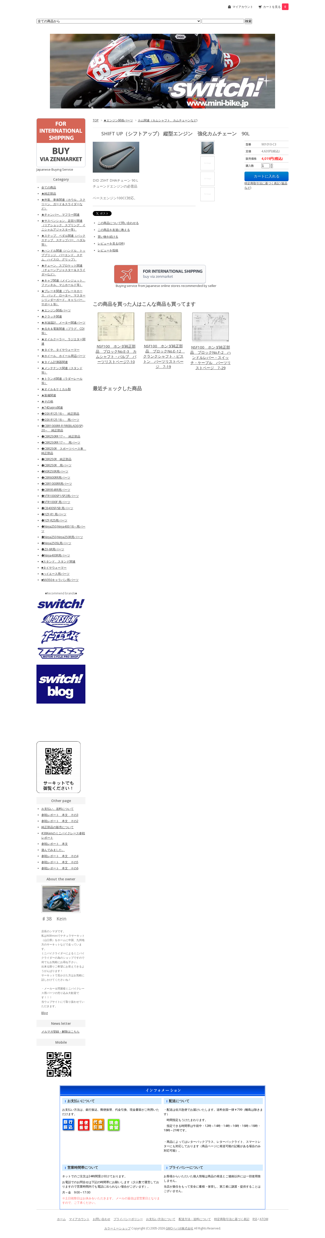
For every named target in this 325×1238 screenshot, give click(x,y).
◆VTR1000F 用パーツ (55, 502)
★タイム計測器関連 (54, 362)
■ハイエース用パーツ (55, 574)
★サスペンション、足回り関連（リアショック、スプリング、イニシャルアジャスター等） (63, 225)
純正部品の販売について (57, 827)
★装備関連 (48, 395)
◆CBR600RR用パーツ (55, 477)
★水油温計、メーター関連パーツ (63, 322)
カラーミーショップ (117, 1228)
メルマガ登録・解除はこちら (60, 1031)
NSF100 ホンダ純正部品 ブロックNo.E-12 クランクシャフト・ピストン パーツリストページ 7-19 (164, 356)
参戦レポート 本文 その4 (59, 856)
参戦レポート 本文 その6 (59, 868)
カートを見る (276, 7)
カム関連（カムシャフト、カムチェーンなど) (167, 120)
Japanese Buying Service (54, 169)
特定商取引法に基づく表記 (231, 1219)
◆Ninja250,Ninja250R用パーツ (62, 537)
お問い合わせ (101, 1219)
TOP (96, 120)
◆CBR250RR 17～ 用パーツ (60, 442)
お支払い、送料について (57, 809)
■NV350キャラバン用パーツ (60, 580)
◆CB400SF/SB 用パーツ (57, 508)
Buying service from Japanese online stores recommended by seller (154, 285)
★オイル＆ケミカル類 (56, 389)
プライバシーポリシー (128, 1219)
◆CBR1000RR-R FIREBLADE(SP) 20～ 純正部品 (62, 428)
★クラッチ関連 (51, 316)
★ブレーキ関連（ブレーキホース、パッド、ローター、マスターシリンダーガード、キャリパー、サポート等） (63, 297)
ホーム (61, 1219)
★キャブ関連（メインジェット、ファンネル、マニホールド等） (63, 282)
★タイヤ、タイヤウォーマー (60, 350)
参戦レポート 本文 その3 (59, 815)
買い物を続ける (108, 237)
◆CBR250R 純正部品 (56, 459)
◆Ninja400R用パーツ (55, 555)
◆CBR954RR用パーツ (55, 490)
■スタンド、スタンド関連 (58, 561)
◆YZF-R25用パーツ (54, 520)
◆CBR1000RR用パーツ (56, 484)
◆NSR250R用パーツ (54, 471)
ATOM (264, 1219)
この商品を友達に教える (114, 230)
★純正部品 (48, 193)
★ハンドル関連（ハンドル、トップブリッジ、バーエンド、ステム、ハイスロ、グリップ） (63, 254)
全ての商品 (48, 187)
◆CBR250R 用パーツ (56, 465)
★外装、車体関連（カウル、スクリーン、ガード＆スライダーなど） (63, 204)
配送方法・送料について (195, 1219)
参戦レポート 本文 (54, 844)
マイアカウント (242, 7)
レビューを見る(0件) (111, 243)
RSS (255, 1219)
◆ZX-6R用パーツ (52, 549)
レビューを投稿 (108, 250)
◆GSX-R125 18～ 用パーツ (60, 420)
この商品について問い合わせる (118, 223)
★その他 (47, 401)
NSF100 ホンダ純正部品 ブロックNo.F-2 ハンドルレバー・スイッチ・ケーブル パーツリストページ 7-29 (210, 357)
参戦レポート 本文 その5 (59, 862)
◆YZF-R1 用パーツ (53, 514)
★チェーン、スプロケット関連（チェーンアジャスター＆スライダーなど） (63, 269)
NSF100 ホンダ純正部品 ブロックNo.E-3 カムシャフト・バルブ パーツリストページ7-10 (116, 354)
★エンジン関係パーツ (118, 120)
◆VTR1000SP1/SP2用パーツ (60, 496)
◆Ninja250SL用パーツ (56, 543)
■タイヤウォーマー (54, 568)
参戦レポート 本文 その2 (59, 821)
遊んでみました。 (53, 850)
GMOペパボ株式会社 (179, 1228)
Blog (44, 1013)
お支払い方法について (160, 1219)
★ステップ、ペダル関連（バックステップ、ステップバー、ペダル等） (63, 240)
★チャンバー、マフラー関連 (60, 214)
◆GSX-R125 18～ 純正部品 (60, 414)
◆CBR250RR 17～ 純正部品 (60, 436)
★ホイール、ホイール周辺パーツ (63, 356)
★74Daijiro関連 (52, 407)
